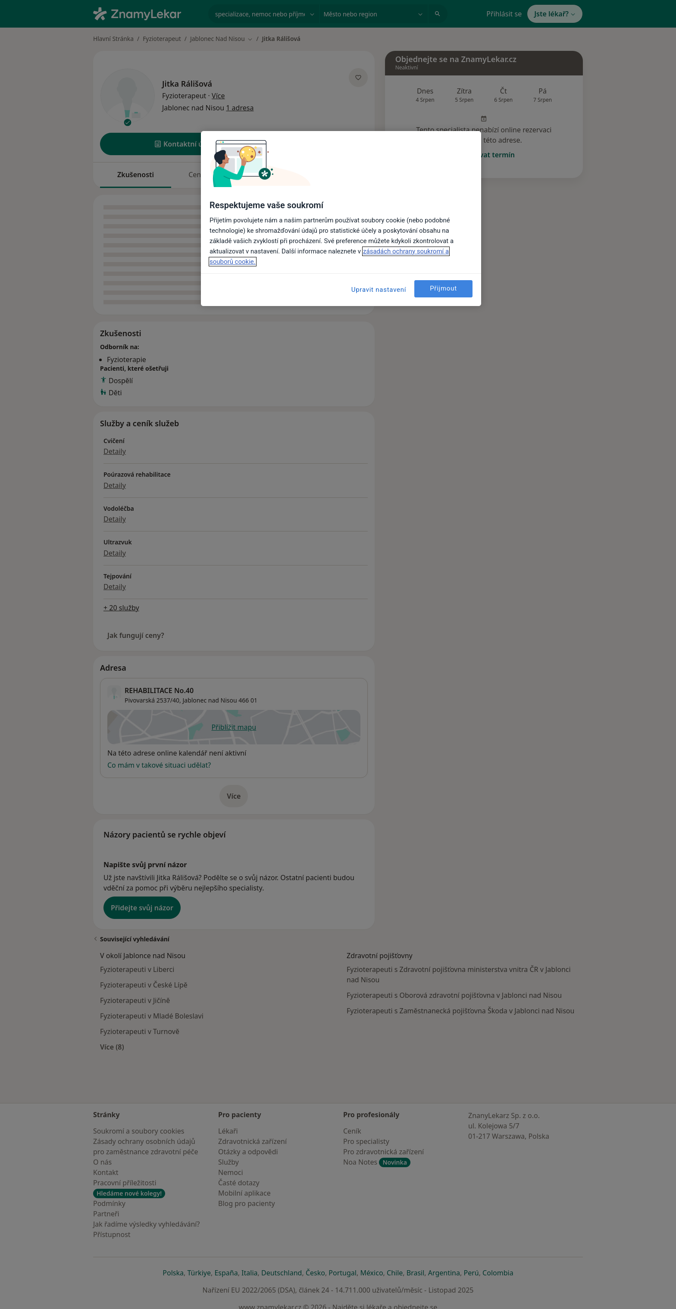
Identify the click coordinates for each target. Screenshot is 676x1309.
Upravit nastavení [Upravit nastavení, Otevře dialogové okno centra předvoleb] (379, 290)
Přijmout (443, 288)
